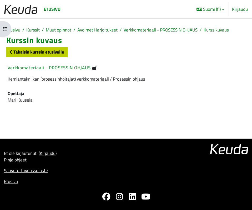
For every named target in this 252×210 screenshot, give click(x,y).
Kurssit (33, 30)
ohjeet (20, 159)
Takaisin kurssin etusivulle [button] (37, 52)
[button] (210, 9)
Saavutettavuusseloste (26, 170)
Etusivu (13, 30)
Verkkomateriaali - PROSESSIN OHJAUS (161, 30)
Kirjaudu (240, 9)
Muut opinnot (58, 30)
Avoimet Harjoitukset (97, 30)
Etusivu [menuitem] (52, 9)
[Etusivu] (20, 9)
